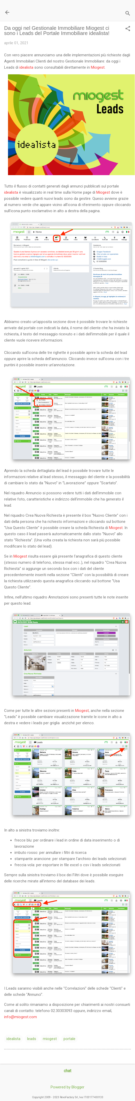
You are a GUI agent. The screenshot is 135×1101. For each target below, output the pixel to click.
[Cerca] (128, 14)
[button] (128, 29)
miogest (50, 1038)
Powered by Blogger (67, 1087)
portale (69, 1038)
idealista (26, 67)
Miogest (98, 67)
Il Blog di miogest (40, 12)
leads (31, 1038)
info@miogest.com (20, 1017)
